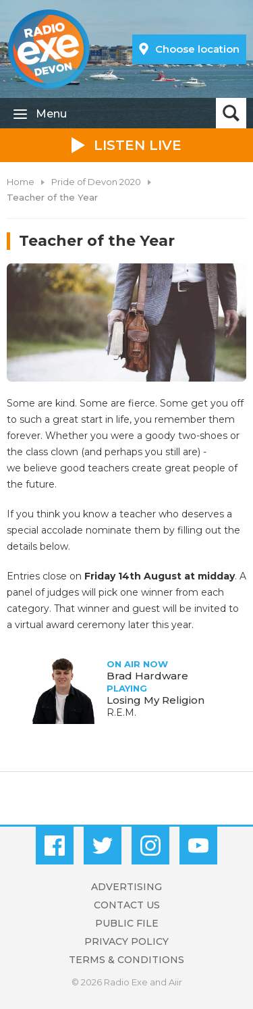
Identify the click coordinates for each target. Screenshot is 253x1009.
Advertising (126, 887)
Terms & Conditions (126, 960)
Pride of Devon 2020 (96, 181)
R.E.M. (121, 712)
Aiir (175, 982)
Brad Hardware (147, 675)
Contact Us (127, 905)
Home (20, 181)
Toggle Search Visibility (231, 113)
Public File (127, 923)
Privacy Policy (126, 941)
